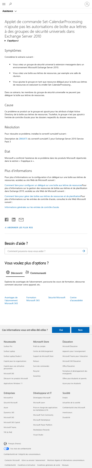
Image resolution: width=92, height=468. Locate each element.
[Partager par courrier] (20, 219)
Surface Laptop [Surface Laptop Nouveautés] (9, 351)
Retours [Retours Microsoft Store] (36, 361)
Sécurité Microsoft (56, 297)
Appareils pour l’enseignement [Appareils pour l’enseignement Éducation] (74, 351)
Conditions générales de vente (48, 465)
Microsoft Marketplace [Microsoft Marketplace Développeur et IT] (41, 420)
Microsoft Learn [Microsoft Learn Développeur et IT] (39, 402)
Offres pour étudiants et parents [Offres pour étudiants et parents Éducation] (75, 378)
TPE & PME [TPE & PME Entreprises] (8, 432)
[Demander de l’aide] (10, 4)
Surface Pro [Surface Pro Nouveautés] (8, 346)
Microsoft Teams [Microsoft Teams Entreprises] (10, 427)
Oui (61, 329)
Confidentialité (10, 465)
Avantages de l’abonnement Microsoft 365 (11, 300)
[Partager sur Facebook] (7, 219)
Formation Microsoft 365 (33, 299)
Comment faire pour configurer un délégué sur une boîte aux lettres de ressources (43, 185)
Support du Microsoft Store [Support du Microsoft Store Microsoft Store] (43, 356)
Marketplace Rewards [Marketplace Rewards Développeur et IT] (41, 430)
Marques (65, 465)
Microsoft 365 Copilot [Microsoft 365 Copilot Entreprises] (12, 422)
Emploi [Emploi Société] (65, 397)
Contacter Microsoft (12, 460)
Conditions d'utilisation (26, 465)
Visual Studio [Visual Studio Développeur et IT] (38, 435)
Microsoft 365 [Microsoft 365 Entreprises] (9, 417)
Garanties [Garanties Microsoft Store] (37, 376)
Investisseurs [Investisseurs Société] (67, 412)
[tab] (15, 273)
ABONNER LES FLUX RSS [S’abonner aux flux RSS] (20, 227)
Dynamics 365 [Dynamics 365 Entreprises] (9, 412)
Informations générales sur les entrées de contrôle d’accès (32, 207)
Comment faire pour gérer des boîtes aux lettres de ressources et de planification (43, 196)
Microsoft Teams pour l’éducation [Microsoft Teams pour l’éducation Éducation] (75, 356)
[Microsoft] (46, 2)
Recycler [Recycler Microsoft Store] (36, 371)
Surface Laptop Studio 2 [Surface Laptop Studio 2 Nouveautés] (12, 356)
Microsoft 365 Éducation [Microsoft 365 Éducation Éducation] (72, 361)
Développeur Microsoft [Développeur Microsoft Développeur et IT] (41, 397)
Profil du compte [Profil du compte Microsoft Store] (39, 346)
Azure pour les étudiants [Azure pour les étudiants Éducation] (72, 383)
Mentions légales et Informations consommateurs (65, 460)
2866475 (23, 138)
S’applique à (12, 40)
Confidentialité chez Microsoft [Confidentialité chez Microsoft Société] (74, 407)
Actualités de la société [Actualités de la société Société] (71, 402)
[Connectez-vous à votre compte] (87, 4)
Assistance (8, 11)
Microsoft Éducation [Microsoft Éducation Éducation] (70, 346)
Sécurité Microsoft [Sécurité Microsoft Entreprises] (10, 402)
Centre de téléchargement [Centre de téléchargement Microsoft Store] (43, 351)
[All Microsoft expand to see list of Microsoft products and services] (4, 4)
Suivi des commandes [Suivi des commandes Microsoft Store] (41, 366)
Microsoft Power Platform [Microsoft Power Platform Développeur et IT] (42, 425)
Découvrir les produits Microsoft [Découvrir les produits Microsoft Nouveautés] (16, 378)
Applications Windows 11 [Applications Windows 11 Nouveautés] (13, 383)
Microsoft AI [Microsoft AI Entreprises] (8, 397)
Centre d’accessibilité (76, 299)
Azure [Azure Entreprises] (6, 407)
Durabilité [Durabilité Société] (66, 417)
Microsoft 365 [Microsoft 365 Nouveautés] (9, 373)
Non (80, 329)
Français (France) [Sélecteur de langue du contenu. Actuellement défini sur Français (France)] (14, 443)
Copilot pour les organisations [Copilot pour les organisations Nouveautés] (15, 361)
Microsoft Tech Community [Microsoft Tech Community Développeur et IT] (43, 415)
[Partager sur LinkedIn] (12, 219)
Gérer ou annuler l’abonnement (33, 460)
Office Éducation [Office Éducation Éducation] (69, 366)
